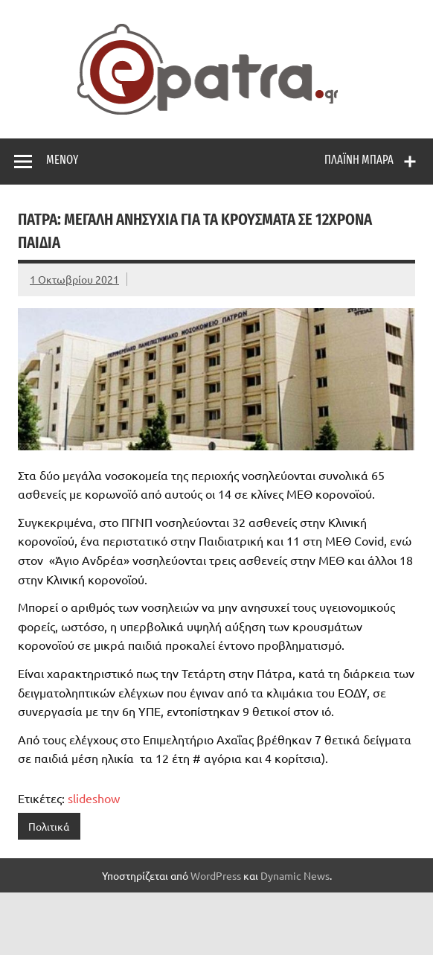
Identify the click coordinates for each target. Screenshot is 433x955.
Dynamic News (295, 875)
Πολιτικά (48, 826)
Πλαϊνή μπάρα (359, 160)
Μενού (62, 160)
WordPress (215, 875)
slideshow (94, 797)
